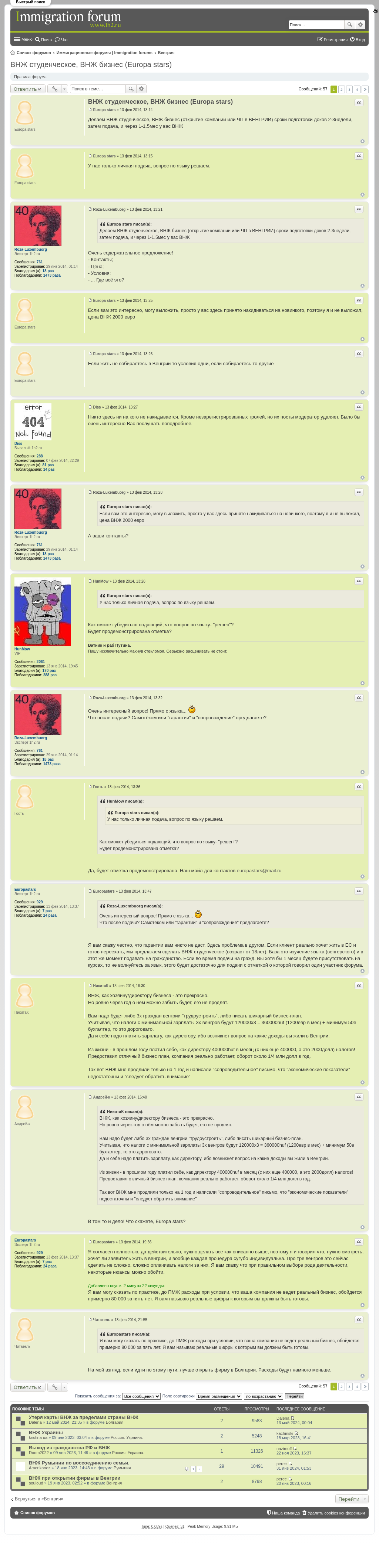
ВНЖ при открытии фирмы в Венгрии (74, 1478)
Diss (18, 443)
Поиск (349, 24)
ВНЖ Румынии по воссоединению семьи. (79, 1463)
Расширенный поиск (360, 24)
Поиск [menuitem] (46, 39)
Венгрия (166, 52)
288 (40, 456)
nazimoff (284, 1448)
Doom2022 (39, 1452)
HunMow (22, 649)
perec (281, 1464)
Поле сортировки (202, 1396)
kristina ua (38, 1437)
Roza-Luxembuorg (30, 249)
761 (40, 262)
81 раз (48, 465)
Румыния (122, 1468)
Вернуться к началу (362, 141)
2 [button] (342, 89)
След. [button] (365, 89)
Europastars (25, 889)
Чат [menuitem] (64, 39)
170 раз (49, 671)
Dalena (35, 1422)
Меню (27, 39)
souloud (36, 1483)
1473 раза (52, 275)
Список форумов (34, 52)
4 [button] (357, 89)
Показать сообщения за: (118, 1396)
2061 (41, 662)
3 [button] (349, 89)
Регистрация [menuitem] (336, 39)
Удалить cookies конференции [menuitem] (336, 1513)
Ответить (25, 89)
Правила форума (30, 76)
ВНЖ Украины (46, 1432)
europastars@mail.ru (259, 870)
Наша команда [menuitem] (286, 1513)
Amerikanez (39, 1468)
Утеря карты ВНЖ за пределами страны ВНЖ (83, 1417)
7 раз (47, 911)
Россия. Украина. (127, 1437)
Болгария (115, 1422)
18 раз (48, 271)
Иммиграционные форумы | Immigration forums (104, 52)
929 (40, 902)
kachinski (284, 1433)
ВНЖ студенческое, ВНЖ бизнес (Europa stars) (91, 64)
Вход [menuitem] (360, 39)
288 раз (50, 675)
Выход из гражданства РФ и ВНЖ (69, 1447)
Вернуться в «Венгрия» (39, 1499)
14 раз (49, 469)
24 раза (50, 915)
